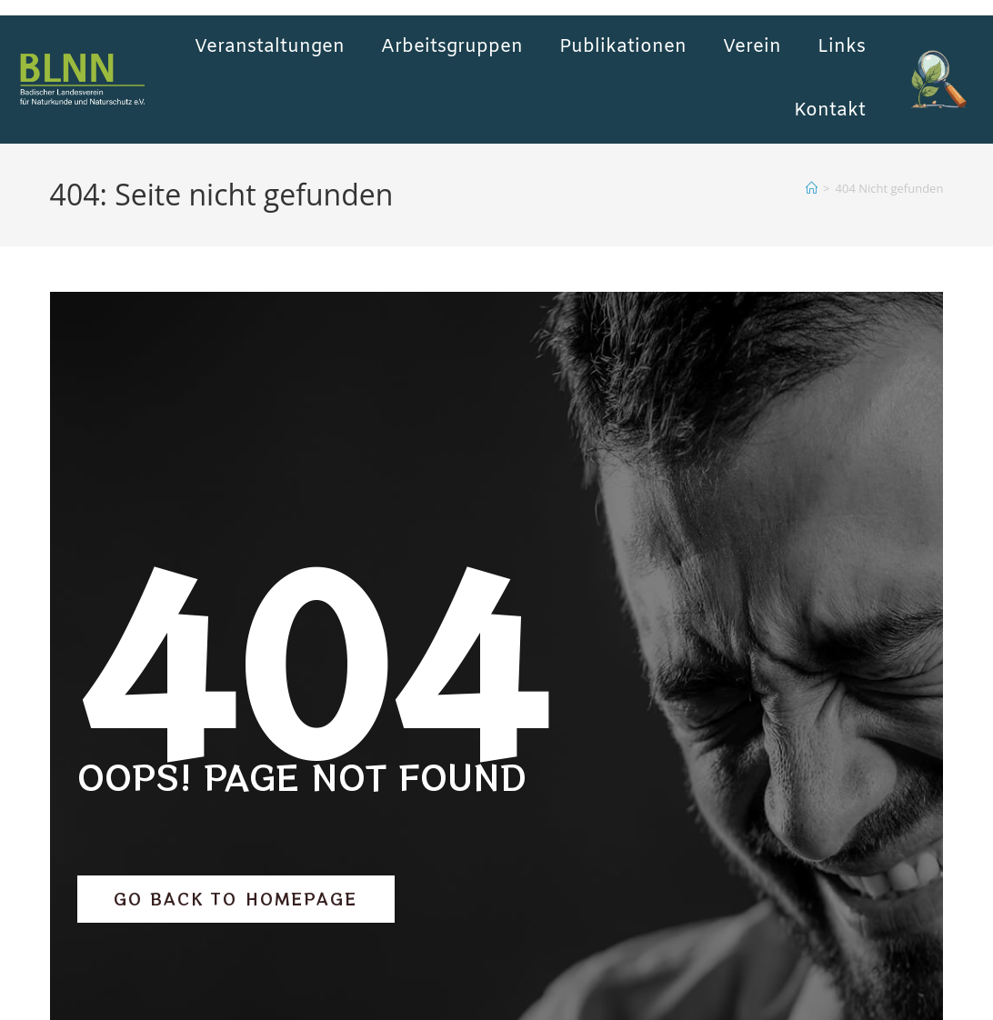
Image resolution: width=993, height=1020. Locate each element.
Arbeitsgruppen (452, 47)
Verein (752, 47)
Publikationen (623, 47)
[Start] (811, 188)
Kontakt (830, 110)
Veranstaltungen (270, 47)
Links (841, 47)
